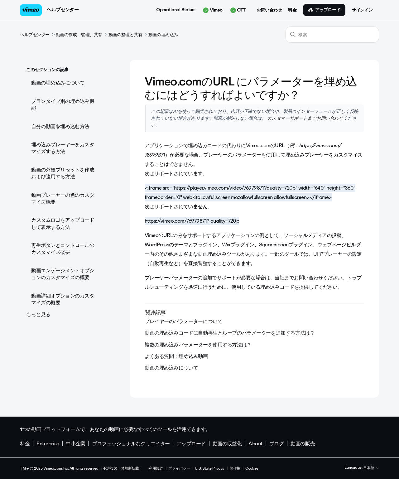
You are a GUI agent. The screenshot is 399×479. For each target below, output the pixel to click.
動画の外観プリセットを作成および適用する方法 (62, 173)
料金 (292, 10)
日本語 (371, 468)
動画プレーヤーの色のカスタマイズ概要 (62, 198)
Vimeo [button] (212, 10)
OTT (238, 10)
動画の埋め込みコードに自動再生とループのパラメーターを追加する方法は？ (230, 333)
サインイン (362, 10)
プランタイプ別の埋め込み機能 (62, 104)
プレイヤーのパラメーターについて (183, 321)
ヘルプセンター (63, 9)
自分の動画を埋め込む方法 (60, 126)
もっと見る (38, 314)
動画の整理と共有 (125, 34)
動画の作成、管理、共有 (79, 34)
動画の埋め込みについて (57, 83)
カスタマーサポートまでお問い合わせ (304, 118)
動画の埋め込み (163, 34)
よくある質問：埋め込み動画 (176, 356)
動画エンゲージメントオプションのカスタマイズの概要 (62, 274)
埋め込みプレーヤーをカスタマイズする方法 (62, 148)
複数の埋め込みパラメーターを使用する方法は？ (198, 345)
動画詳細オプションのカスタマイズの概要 (62, 299)
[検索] (332, 34)
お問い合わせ (269, 10)
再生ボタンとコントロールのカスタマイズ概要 (62, 248)
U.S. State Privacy (209, 468)
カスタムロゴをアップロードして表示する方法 (62, 223)
